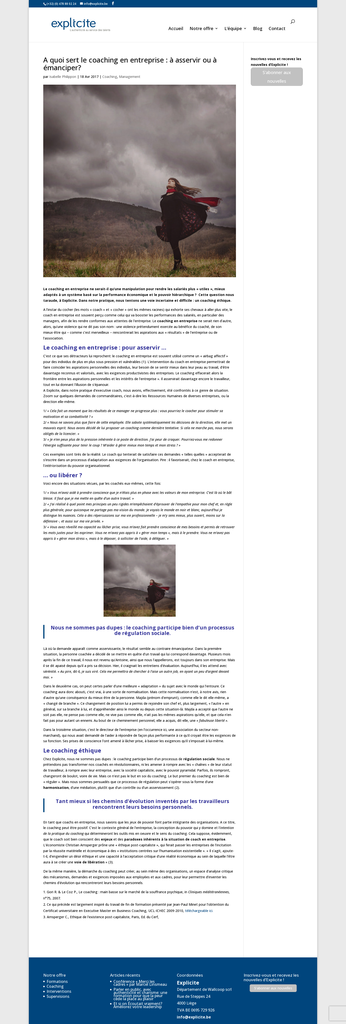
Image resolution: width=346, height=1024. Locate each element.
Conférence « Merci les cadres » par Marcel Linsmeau (140, 967)
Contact (277, 28)
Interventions (59, 976)
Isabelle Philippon (62, 61)
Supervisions (58, 981)
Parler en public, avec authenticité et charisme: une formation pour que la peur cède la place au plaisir (140, 978)
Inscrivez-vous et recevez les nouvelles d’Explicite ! (271, 962)
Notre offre (201, 28)
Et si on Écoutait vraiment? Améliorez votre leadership (137, 990)
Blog (257, 28)
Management (129, 61)
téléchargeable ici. (199, 895)
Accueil (175, 28)
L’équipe (233, 28)
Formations (57, 966)
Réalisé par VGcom (130, 1017)
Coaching (109, 61)
